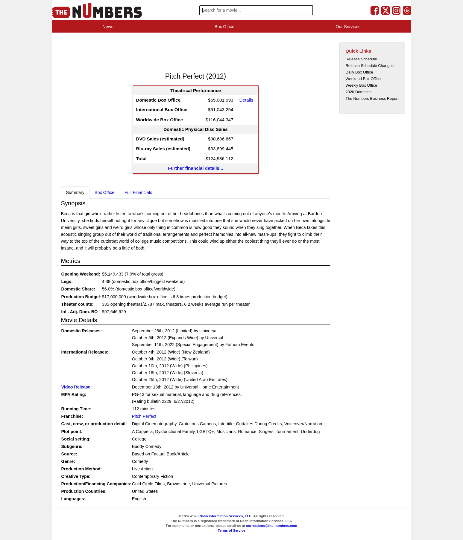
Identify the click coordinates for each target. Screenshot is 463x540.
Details (246, 100)
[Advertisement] (170, 52)
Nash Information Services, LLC (225, 516)
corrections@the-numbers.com (271, 525)
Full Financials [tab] (138, 192)
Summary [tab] (75, 192)
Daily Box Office (359, 72)
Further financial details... (195, 168)
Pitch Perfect (144, 416)
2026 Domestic (358, 92)
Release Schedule (361, 59)
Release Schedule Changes (370, 65)
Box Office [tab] (104, 192)
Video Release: (76, 387)
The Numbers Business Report (372, 98)
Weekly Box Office (361, 85)
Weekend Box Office (363, 79)
